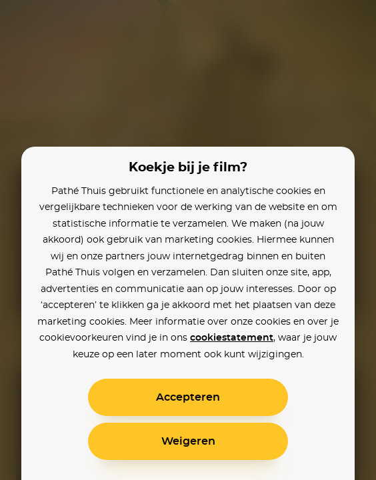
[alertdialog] (188, 240)
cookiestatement (231, 338)
